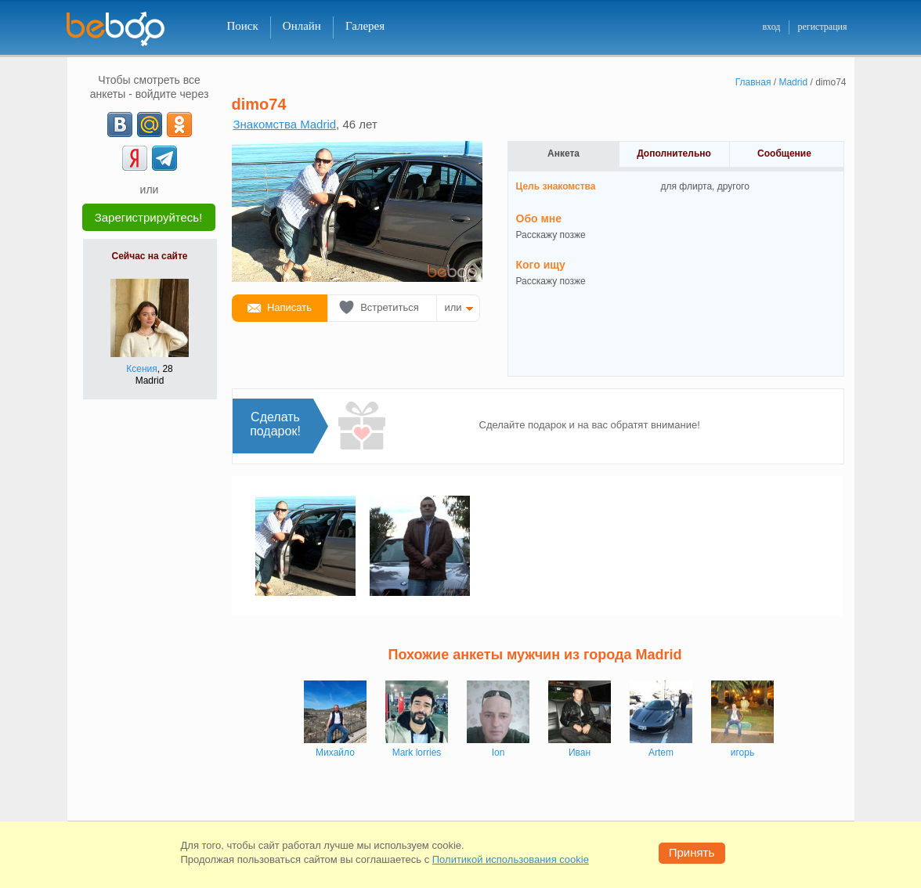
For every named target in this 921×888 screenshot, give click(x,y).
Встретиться (389, 307)
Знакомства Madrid (285, 124)
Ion (498, 752)
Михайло (335, 752)
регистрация (822, 26)
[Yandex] (134, 158)
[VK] (119, 124)
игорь (742, 752)
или (453, 307)
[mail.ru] (149, 124)
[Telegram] (164, 158)
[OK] (179, 124)
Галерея (365, 26)
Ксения (141, 368)
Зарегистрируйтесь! (149, 217)
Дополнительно (674, 153)
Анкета (563, 153)
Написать (289, 307)
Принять (692, 852)
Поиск (242, 26)
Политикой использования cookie (510, 859)
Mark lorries (417, 752)
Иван (580, 752)
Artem (661, 752)
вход (771, 26)
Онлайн (302, 26)
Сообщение (784, 153)
